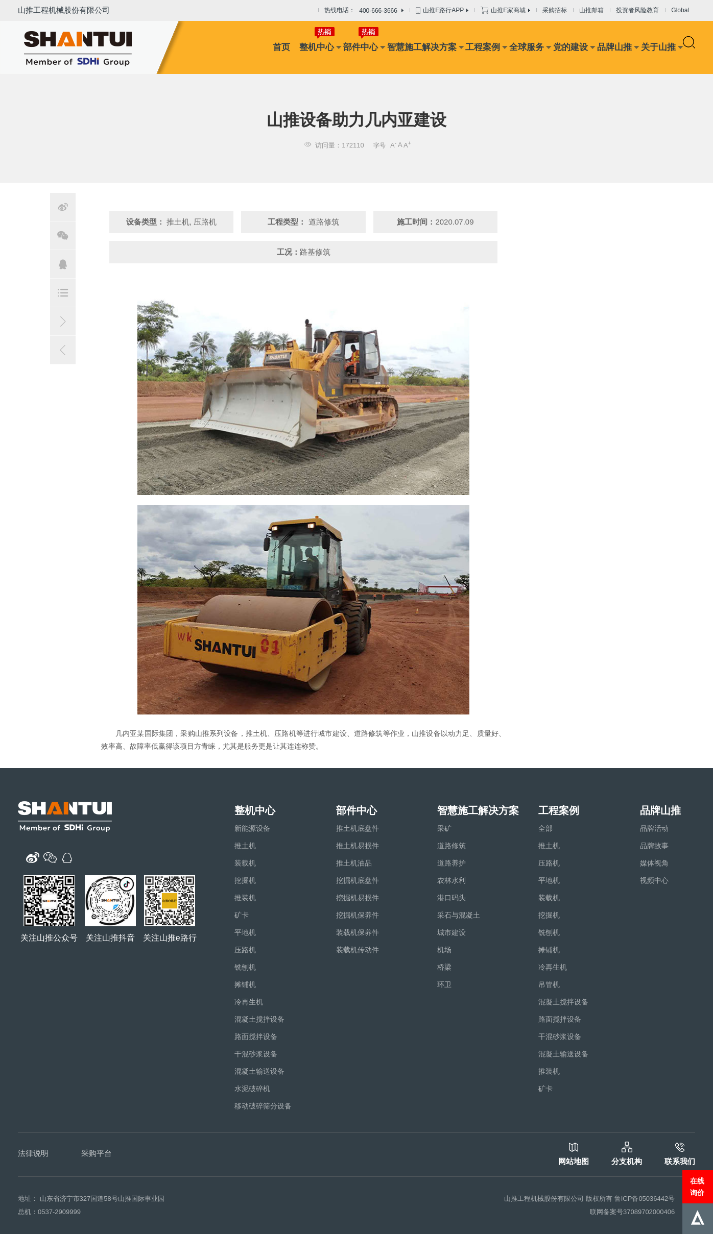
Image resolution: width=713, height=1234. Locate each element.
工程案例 (482, 47)
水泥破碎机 (252, 1088)
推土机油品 (354, 863)
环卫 (444, 984)
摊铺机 (245, 984)
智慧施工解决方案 (422, 47)
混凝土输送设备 (259, 1071)
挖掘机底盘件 (357, 880)
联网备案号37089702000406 (632, 1212)
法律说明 (33, 1153)
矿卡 (241, 915)
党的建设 (570, 47)
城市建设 (451, 932)
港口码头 (451, 898)
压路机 (245, 950)
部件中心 (360, 47)
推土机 (245, 846)
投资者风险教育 (637, 10)
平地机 (245, 932)
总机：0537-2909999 (49, 1212)
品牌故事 (654, 846)
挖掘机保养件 (357, 915)
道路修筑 (451, 846)
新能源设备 (252, 828)
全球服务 (526, 47)
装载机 (245, 863)
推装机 (245, 898)
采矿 (444, 828)
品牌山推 (614, 47)
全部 (545, 828)
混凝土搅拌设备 (259, 1019)
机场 (444, 950)
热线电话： (363, 11)
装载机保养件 (357, 932)
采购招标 (554, 10)
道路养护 (451, 863)
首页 (281, 47)
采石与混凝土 (458, 915)
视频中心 (654, 880)
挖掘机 (245, 880)
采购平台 (96, 1153)
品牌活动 (654, 828)
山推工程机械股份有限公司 (64, 10)
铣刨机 (245, 967)
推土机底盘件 (357, 828)
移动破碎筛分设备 (263, 1106)
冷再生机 (248, 1002)
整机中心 (316, 47)
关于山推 (658, 47)
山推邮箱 (591, 10)
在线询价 (697, 1186)
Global (680, 10)
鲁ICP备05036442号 (644, 1198)
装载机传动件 (357, 950)
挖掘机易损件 (357, 898)
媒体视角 (654, 863)
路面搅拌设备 (255, 1036)
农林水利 (451, 880)
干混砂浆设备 (255, 1054)
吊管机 (549, 984)
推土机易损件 (357, 846)
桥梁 (444, 967)
